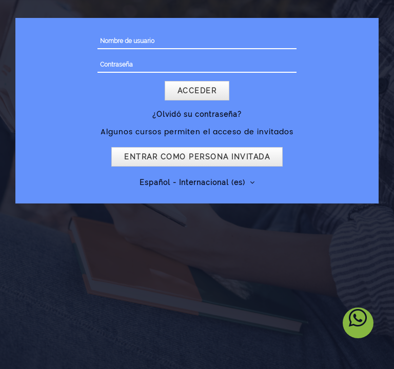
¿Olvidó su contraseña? (197, 114)
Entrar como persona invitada (197, 157)
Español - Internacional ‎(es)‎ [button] (194, 182)
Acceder (197, 91)
